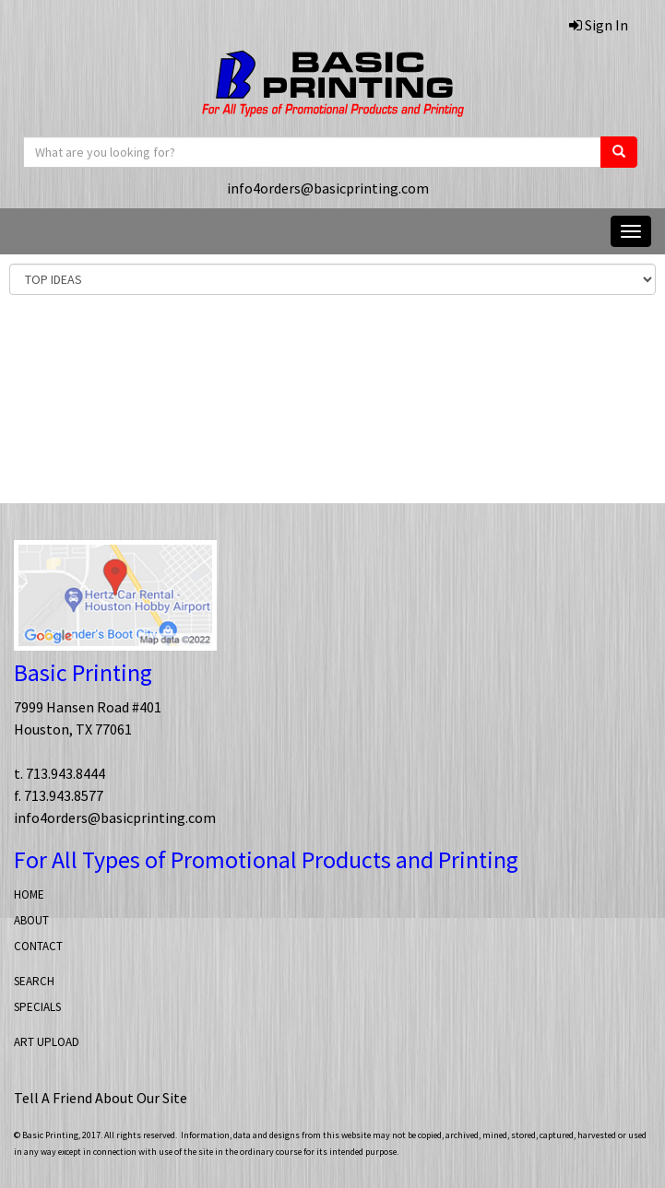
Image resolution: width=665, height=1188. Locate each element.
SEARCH (34, 981)
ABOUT (31, 920)
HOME (29, 894)
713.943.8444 (65, 773)
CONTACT (38, 946)
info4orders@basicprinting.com (328, 188)
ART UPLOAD (46, 1042)
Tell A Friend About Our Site (100, 1097)
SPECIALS (37, 1007)
